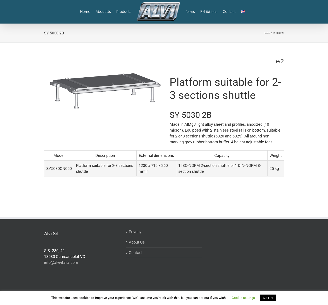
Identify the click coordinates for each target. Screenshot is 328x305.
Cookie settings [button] (243, 298)
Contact (136, 252)
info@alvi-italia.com (61, 262)
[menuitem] (88, 12)
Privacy (135, 231)
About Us (137, 242)
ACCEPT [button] (268, 298)
